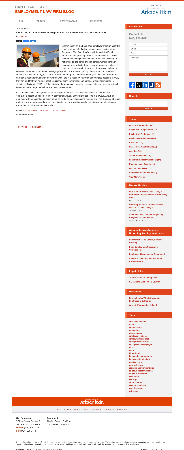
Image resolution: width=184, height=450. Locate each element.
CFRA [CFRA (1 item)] (131, 320)
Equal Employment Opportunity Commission (143, 245)
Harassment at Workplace (142, 146)
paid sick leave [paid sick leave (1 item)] (135, 359)
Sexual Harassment (139, 155)
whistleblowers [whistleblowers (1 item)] (135, 382)
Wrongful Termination (140, 125)
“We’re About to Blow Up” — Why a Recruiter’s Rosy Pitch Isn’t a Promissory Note (147, 193)
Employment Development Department (146, 251)
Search (148, 108)
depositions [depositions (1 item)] (134, 326)
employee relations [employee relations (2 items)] (137, 332)
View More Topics (137, 175)
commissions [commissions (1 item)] (135, 323)
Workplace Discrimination (142, 171)
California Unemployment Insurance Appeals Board (145, 256)
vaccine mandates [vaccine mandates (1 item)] (137, 379)
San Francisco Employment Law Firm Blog (44, 9)
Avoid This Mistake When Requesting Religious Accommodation (145, 213)
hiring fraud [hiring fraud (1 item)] (134, 348)
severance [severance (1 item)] (133, 370)
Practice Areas (73, 21)
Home (23, 21)
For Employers (30, 110)
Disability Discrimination (142, 138)
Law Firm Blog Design (155, 443)
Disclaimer (95, 402)
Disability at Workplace (141, 134)
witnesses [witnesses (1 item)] (133, 384)
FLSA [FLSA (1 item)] (131, 343)
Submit (148, 74)
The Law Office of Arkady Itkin (142, 274)
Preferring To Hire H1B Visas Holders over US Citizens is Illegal (147, 204)
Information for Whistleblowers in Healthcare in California (144, 296)
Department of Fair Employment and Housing (145, 238)
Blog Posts (122, 402)
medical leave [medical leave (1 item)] (135, 357)
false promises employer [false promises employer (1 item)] (140, 340)
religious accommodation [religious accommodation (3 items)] (140, 365)
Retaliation (135, 142)
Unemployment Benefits (141, 163)
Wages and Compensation (142, 130)
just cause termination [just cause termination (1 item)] (139, 354)
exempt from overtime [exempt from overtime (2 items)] (139, 337)
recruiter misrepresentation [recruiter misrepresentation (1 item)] (141, 362)
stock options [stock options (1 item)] (135, 376)
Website (45, 21)
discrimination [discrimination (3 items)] (135, 329)
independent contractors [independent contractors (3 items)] (140, 351)
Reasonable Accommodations (144, 159)
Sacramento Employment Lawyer (143, 278)
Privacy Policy (82, 402)
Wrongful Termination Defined (142, 302)
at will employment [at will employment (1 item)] (137, 318)
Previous (21, 127)
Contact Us (103, 21)
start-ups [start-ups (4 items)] (133, 373)
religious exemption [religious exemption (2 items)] (138, 368)
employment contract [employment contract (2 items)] (138, 334)
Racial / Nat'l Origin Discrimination (53, 110)
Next (40, 127)
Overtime (135, 150)
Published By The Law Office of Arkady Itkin (156, 10)
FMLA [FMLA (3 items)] (131, 345)
